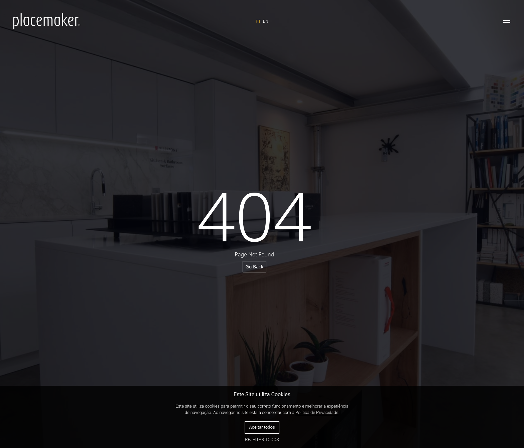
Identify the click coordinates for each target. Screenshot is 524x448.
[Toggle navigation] (507, 21)
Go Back (254, 266)
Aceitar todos (262, 427)
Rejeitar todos (262, 439)
